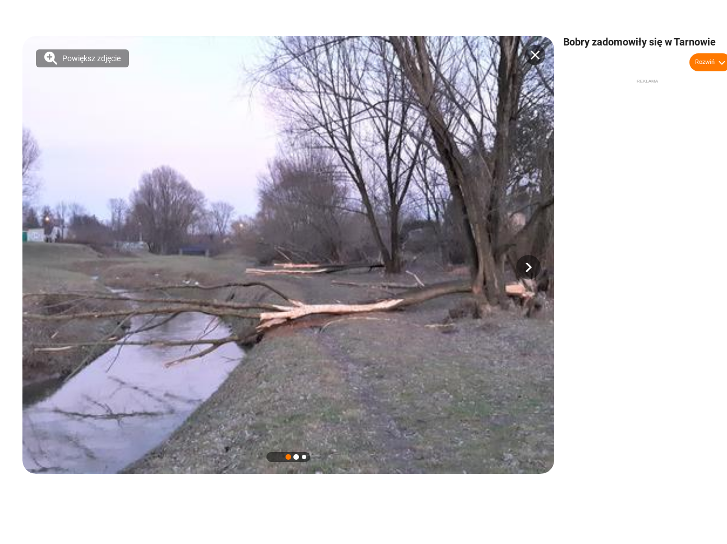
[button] (528, 267)
